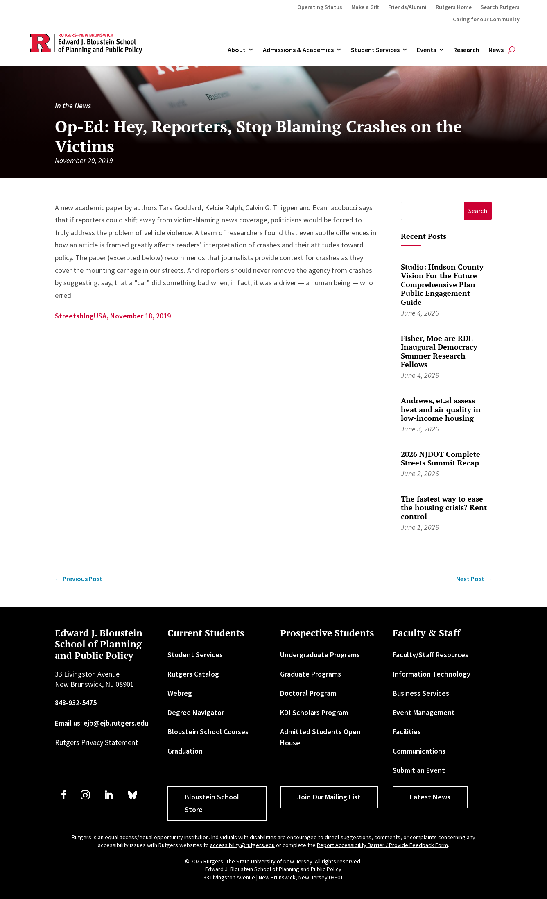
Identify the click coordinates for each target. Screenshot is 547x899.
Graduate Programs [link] (310, 674)
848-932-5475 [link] (76, 702)
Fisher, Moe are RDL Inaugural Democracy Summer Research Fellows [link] (439, 351)
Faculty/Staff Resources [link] (430, 654)
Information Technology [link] (431, 674)
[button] (478, 211)
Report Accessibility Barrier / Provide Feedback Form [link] (382, 845)
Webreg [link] (179, 693)
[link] (358, 207)
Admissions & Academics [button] (298, 50)
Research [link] (466, 50)
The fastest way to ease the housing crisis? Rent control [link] (444, 507)
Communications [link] (419, 751)
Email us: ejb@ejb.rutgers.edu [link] (101, 723)
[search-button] (511, 50)
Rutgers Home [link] (454, 7)
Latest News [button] (430, 796)
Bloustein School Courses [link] (208, 731)
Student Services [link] (375, 50)
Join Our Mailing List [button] (329, 796)
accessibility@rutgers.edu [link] (242, 845)
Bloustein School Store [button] (212, 803)
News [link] (496, 50)
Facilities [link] (407, 731)
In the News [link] (73, 105)
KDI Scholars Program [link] (314, 712)
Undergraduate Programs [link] (320, 654)
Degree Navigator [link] (195, 712)
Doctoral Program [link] (308, 693)
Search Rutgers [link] (500, 7)
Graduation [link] (185, 751)
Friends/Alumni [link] (407, 7)
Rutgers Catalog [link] (193, 674)
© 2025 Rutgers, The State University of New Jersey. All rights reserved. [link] (273, 861)
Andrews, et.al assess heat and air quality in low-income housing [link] (441, 409)
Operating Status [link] (319, 7)
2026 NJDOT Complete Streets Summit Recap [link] (440, 458)
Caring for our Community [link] (486, 19)
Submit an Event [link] (419, 770)
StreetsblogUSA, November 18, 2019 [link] (113, 315)
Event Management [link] (424, 712)
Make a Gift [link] (365, 7)
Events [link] (426, 50)
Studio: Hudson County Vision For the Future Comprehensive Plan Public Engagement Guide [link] (442, 284)
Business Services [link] (421, 693)
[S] (432, 211)
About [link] (237, 50)
